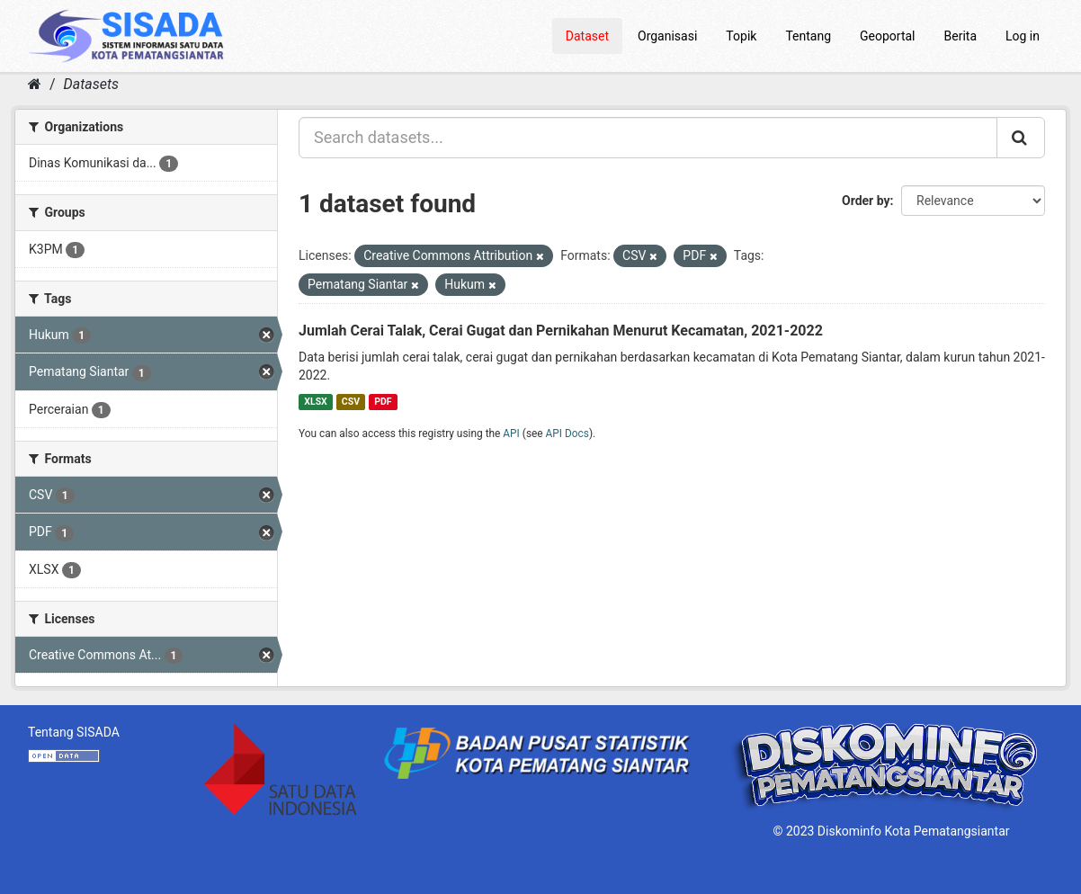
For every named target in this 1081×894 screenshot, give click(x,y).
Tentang (808, 36)
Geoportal (887, 36)
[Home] (34, 84)
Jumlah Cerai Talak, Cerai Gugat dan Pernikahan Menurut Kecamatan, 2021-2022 (561, 330)
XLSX (315, 401)
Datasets (91, 84)
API (511, 433)
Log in (1022, 36)
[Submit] (1020, 137)
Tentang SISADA (74, 732)
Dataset (587, 36)
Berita (961, 36)
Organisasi (667, 36)
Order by (866, 200)
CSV (351, 401)
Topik (741, 36)
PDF (382, 401)
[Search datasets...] (648, 137)
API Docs (567, 433)
